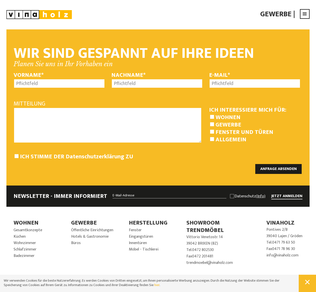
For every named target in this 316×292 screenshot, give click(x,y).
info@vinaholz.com (282, 255)
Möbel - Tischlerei (143, 249)
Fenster (135, 230)
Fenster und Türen (244, 132)
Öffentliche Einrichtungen (92, 230)
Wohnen (228, 117)
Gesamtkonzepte (28, 230)
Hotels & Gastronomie (90, 236)
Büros (76, 243)
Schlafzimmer (25, 249)
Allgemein (231, 139)
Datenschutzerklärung (95, 157)
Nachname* (128, 75)
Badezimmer (24, 255)
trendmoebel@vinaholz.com (209, 262)
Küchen (20, 236)
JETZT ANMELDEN (286, 196)
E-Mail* (219, 75)
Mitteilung (29, 103)
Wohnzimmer (25, 243)
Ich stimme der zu (76, 156)
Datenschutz (250, 196)
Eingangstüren (141, 236)
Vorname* (29, 75)
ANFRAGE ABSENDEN (278, 169)
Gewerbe (276, 14)
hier (156, 285)
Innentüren (138, 243)
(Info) (260, 196)
